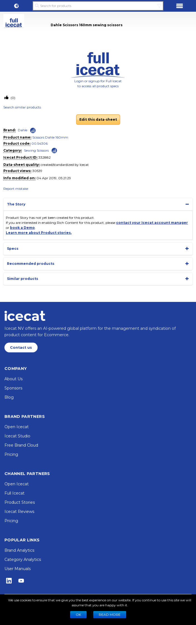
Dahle (22, 130)
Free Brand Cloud (21, 445)
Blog (9, 397)
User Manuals (17, 568)
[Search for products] (98, 5)
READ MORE (110, 614)
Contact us (21, 347)
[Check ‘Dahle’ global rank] (33, 130)
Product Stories (19, 502)
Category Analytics (22, 559)
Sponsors (13, 388)
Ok (78, 614)
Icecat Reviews (19, 511)
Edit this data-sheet (98, 119)
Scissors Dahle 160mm (50, 137)
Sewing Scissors (36, 150)
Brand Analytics (19, 550)
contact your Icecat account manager (152, 223)
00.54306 (39, 143)
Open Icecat (16, 426)
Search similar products (22, 107)
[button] (16, 6)
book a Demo (22, 228)
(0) (12, 98)
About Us (13, 378)
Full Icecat (14, 493)
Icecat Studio (17, 436)
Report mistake (15, 188)
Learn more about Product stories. (39, 233)
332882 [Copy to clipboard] (44, 157)
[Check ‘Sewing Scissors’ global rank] (54, 150)
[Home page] (24, 316)
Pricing (11, 454)
